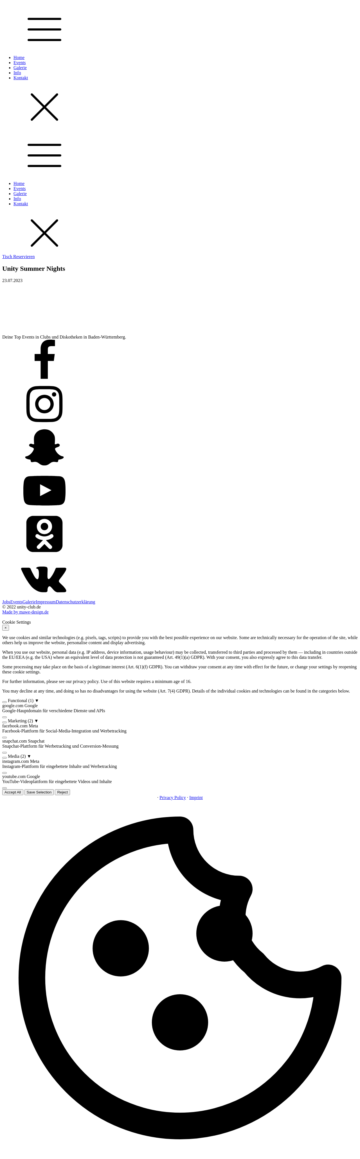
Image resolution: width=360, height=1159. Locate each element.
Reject (62, 792)
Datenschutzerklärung (75, 601)
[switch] (4, 702)
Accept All (12, 792)
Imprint (196, 797)
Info (17, 72)
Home (19, 57)
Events (20, 62)
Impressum (46, 601)
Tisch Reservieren (18, 256)
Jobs (6, 601)
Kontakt (21, 77)
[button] (180, 700)
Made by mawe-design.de (25, 612)
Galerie (20, 67)
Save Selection (39, 792)
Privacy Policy (172, 797)
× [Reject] (5, 628)
